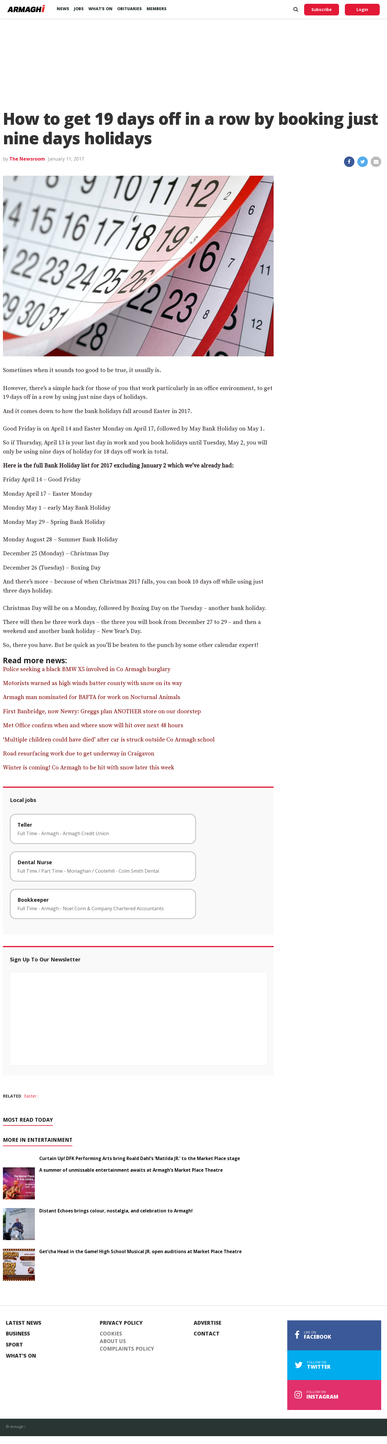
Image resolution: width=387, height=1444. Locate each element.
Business (18, 1333)
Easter (30, 1096)
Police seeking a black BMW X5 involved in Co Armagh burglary (86, 669)
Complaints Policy (127, 1348)
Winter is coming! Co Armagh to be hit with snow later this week (88, 767)
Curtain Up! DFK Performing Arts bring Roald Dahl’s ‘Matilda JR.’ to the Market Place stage (139, 1158)
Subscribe (321, 9)
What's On (21, 1355)
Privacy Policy (121, 1323)
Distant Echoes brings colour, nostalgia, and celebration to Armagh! (115, 1211)
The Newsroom (27, 159)
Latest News (23, 1323)
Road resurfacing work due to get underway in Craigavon (78, 753)
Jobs (79, 8)
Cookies (111, 1333)
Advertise (207, 1323)
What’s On (100, 8)
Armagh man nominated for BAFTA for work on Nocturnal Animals (91, 697)
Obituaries (129, 8)
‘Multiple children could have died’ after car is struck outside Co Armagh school (109, 740)
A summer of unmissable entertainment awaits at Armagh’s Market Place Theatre (131, 1170)
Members (157, 8)
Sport (14, 1344)
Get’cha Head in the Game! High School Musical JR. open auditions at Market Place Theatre (141, 1251)
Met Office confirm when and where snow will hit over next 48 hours (93, 725)
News (63, 8)
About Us (113, 1341)
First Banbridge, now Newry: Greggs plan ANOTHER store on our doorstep (102, 711)
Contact (207, 1333)
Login (362, 9)
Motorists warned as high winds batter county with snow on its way (92, 683)
